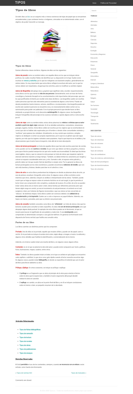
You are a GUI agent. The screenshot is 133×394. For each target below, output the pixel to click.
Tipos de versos (96, 136)
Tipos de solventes (97, 169)
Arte (92, 29)
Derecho (93, 47)
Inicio (94, 3)
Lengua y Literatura (97, 83)
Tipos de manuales (78, 373)
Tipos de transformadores (100, 165)
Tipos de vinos (96, 147)
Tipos (20, 2)
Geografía (94, 72)
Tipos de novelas (25, 341)
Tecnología (94, 113)
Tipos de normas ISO (24, 373)
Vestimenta (94, 124)
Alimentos (94, 21)
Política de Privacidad (108, 3)
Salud (93, 102)
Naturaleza (94, 91)
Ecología (94, 51)
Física (92, 65)
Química (93, 94)
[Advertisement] (31, 304)
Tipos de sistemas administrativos (102, 158)
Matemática (95, 87)
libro (28, 17)
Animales (94, 25)
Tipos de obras (24, 345)
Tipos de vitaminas (97, 140)
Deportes (94, 43)
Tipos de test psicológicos (100, 162)
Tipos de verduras (97, 151)
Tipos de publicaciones (27, 349)
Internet (93, 80)
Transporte (94, 116)
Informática (95, 76)
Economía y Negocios (98, 54)
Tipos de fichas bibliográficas (30, 330)
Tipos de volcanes (97, 143)
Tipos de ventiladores (98, 154)
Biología (93, 36)
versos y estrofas (30, 81)
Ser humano (95, 105)
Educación (94, 58)
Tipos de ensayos (25, 353)
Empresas (94, 61)
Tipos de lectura (25, 337)
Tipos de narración (26, 333)
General (93, 69)
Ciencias (93, 40)
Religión (93, 98)
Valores (93, 120)
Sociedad (94, 109)
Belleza (93, 32)
